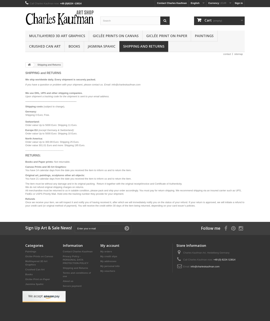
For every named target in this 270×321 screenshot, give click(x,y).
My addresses (108, 261)
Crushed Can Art (45, 46)
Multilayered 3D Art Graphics (57, 36)
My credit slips (108, 256)
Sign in (239, 3)
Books (74, 46)
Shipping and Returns (143, 46)
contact (227, 54)
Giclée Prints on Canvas (116, 36)
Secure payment (72, 286)
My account (109, 245)
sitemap (238, 54)
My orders (106, 251)
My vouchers (107, 271)
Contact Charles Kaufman (172, 3)
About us (68, 281)
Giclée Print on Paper (166, 36)
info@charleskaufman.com (205, 266)
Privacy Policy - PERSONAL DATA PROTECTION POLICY (75, 260)
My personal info (110, 266)
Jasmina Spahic (102, 46)
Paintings (204, 36)
